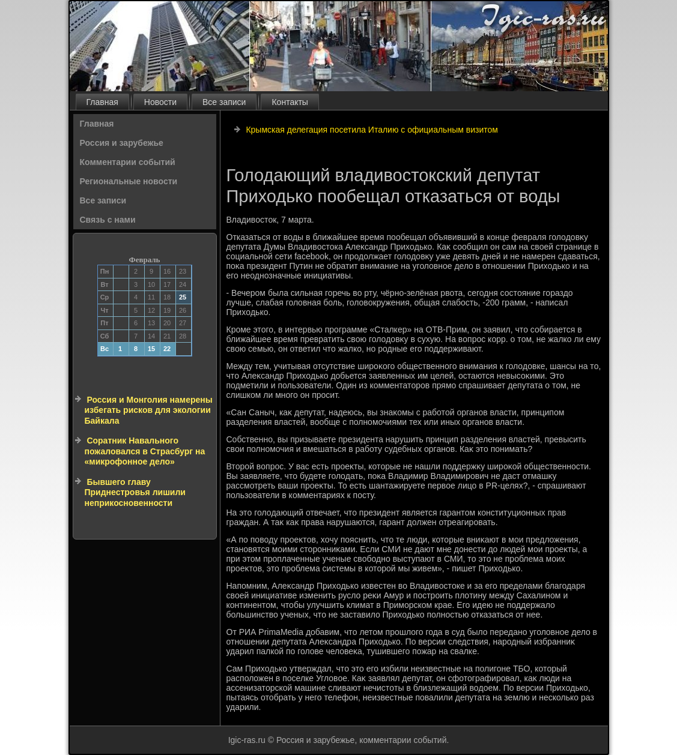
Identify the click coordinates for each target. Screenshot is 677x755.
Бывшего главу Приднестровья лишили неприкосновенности (135, 492)
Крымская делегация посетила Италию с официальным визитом (371, 129)
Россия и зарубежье (121, 143)
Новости (160, 102)
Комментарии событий (127, 162)
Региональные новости (129, 181)
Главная (102, 102)
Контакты (290, 102)
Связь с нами (108, 219)
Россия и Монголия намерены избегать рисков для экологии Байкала (149, 410)
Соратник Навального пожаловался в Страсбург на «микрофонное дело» (145, 451)
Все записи (224, 102)
